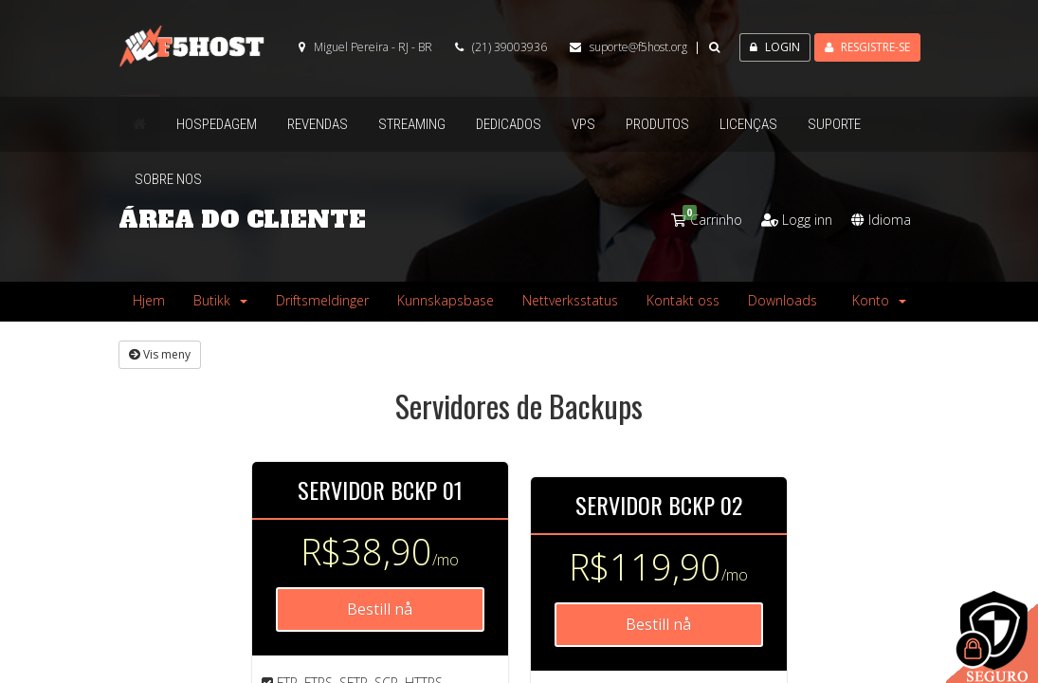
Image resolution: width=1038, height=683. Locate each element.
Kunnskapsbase (445, 300)
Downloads (782, 300)
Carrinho (706, 220)
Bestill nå (379, 609)
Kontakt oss (682, 300)
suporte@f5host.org (638, 47)
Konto (879, 300)
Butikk (220, 300)
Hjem (149, 300)
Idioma (881, 220)
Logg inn (796, 220)
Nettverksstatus (570, 300)
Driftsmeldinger (322, 300)
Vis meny (160, 354)
